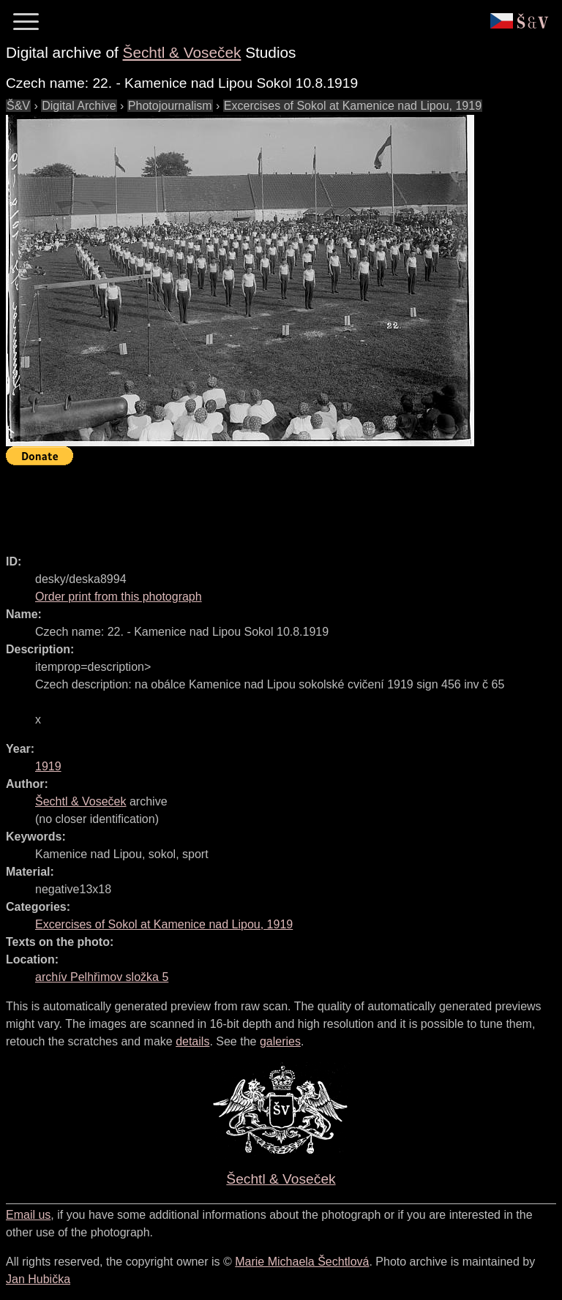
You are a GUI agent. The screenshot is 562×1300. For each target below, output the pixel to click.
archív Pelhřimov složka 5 (101, 977)
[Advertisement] (272, 503)
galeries (280, 1041)
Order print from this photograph (118, 596)
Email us (28, 1215)
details (192, 1041)
